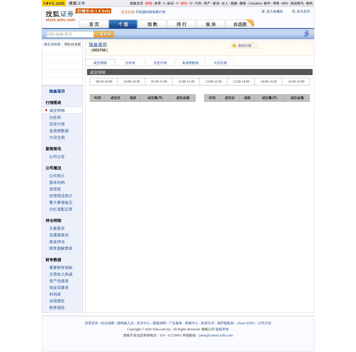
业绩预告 (57, 301)
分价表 (55, 117)
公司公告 (57, 157)
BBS (285, 3)
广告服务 (175, 323)
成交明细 (57, 110)
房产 (207, 3)
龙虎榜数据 (59, 131)
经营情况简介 (61, 196)
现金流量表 (59, 288)
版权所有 (222, 329)
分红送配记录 (61, 209)
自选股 (240, 24)
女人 (225, 3)
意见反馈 (128, 12)
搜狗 (309, 3)
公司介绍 (264, 323)
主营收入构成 (61, 274)
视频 (234, 3)
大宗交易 (57, 137)
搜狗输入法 (125, 323)
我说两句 (297, 3)
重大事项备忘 (61, 202)
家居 (216, 3)
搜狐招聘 (159, 323)
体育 (157, 3)
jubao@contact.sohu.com (216, 335)
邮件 (267, 3)
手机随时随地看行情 (150, 12)
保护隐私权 (225, 323)
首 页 (94, 24)
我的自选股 (72, 44)
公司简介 (57, 176)
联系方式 (207, 323)
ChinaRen (255, 3)
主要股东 (57, 228)
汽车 (198, 3)
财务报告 (57, 308)
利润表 (55, 294)
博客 (276, 3)
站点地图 (107, 323)
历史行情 (57, 124)
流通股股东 (59, 235)
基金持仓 (57, 242)
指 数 (152, 24)
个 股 (123, 24)
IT (191, 3)
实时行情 (244, 46)
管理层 (55, 189)
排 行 (182, 24)
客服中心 (191, 323)
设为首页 (303, 11)
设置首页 (91, 323)
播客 (242, 3)
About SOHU (246, 323)
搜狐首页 (136, 3)
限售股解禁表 (61, 248)
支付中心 (143, 323)
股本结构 (57, 182)
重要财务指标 (61, 268)
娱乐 (170, 3)
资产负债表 (59, 281)
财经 (184, 3)
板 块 (211, 24)
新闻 (148, 3)
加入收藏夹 (274, 11)
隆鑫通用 (98, 44)
